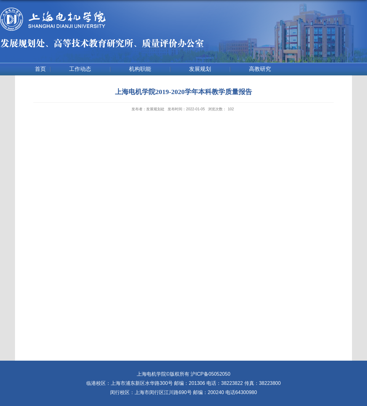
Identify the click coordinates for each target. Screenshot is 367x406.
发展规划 (200, 69)
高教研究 (260, 69)
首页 (40, 69)
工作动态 (80, 69)
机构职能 (140, 69)
